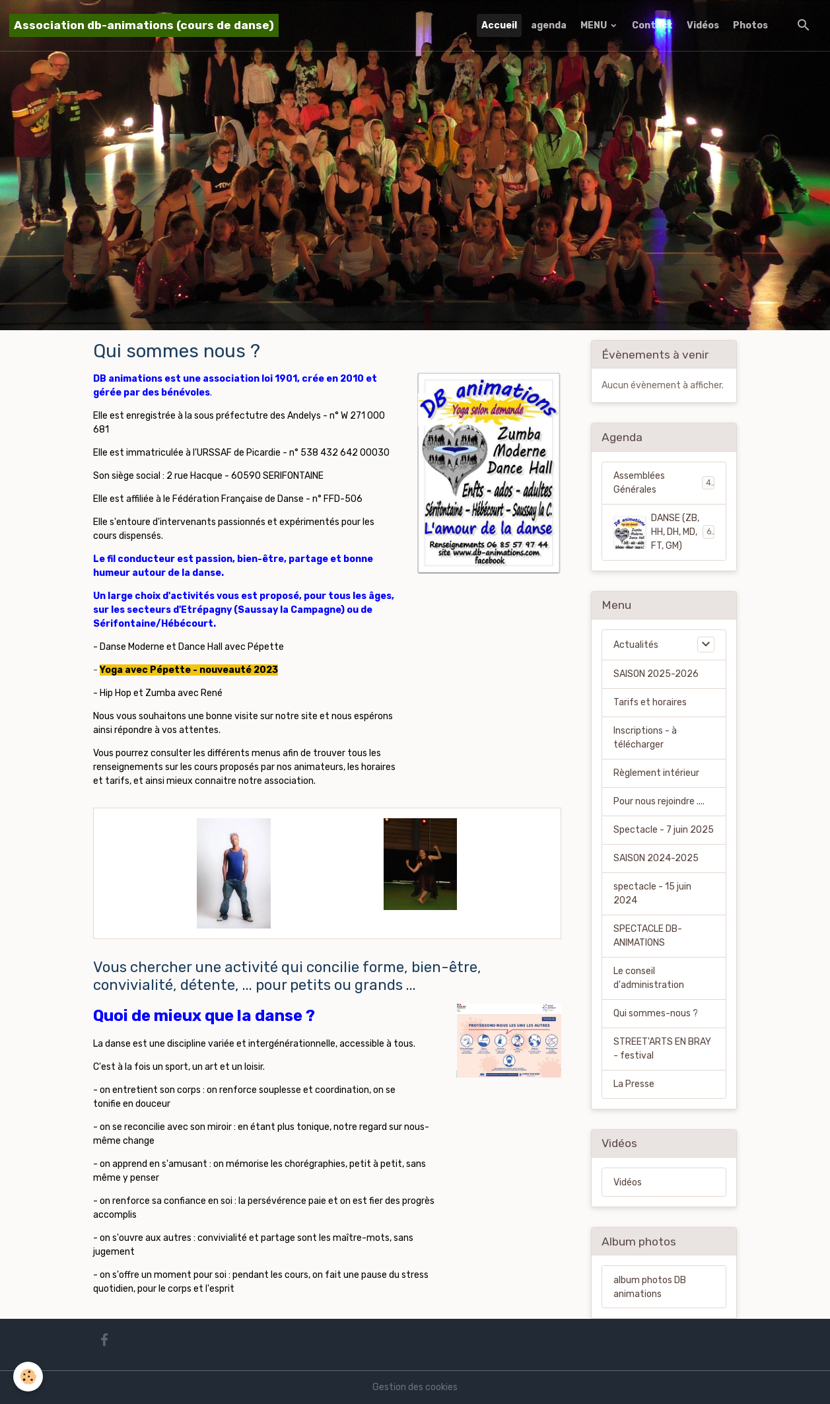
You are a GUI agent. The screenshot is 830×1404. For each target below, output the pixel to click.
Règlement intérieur (656, 773)
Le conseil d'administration (648, 978)
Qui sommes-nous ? (655, 1013)
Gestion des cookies (415, 1387)
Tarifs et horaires (650, 702)
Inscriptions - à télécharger (645, 737)
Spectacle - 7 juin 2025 (663, 829)
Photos (750, 25)
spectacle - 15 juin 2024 (652, 893)
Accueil (499, 25)
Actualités (635, 644)
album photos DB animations (649, 1287)
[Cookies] (28, 1376)
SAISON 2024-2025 (656, 858)
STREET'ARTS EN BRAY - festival (662, 1048)
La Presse (633, 1084)
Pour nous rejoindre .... (659, 801)
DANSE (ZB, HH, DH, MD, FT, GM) (664, 531)
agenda (549, 25)
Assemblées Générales (663, 482)
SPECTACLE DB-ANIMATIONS (647, 935)
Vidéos (703, 25)
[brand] (144, 25)
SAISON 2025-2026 (656, 674)
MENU (594, 25)
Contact (652, 25)
